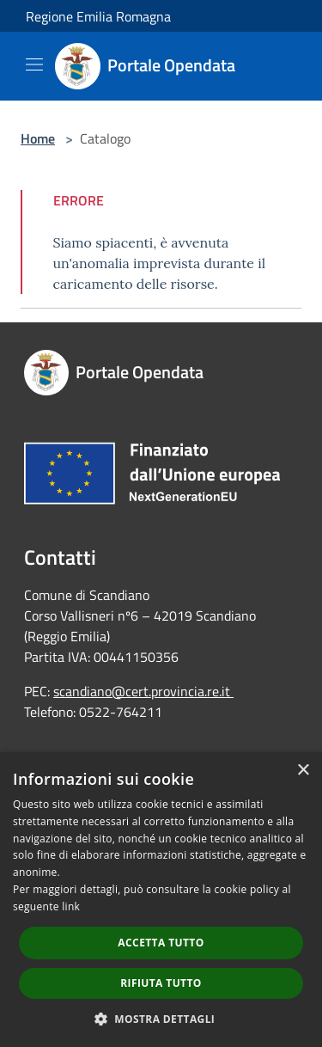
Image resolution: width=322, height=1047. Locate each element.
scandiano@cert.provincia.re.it (141, 691)
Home (38, 138)
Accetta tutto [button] (161, 942)
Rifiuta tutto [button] (161, 983)
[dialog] (161, 899)
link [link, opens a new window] (71, 906)
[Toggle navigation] (34, 64)
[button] (161, 1018)
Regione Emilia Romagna (98, 16)
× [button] (302, 770)
